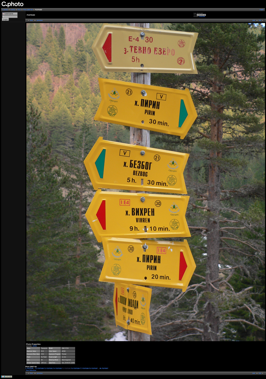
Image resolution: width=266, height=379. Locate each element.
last (260, 20)
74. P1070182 (57, 368)
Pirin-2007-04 (28, 9)
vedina (12, 9)
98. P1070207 (104, 368)
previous (40, 20)
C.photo (5, 9)
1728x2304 (202, 16)
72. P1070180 (39, 368)
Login (262, 9)
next (253, 20)
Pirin (19, 9)
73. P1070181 (48, 368)
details (35, 346)
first (31, 20)
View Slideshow (31, 370)
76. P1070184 (75, 368)
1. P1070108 (29, 368)
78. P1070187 (93, 368)
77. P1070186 (84, 368)
